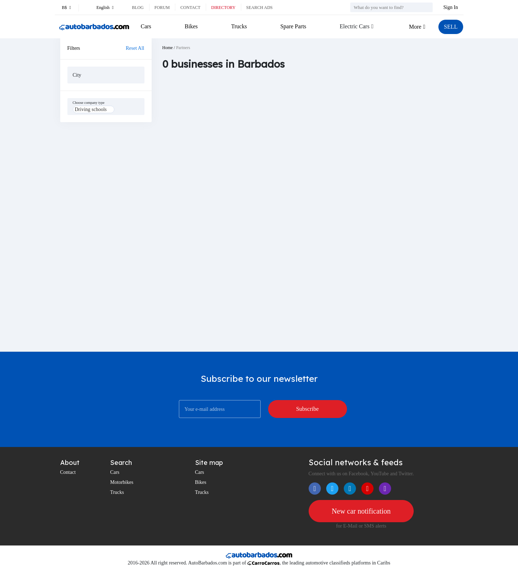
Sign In (450, 7)
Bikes (191, 26)
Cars (146, 26)
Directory (223, 7)
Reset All (135, 48)
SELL (450, 27)
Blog (138, 7)
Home (167, 47)
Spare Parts (293, 26)
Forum (162, 7)
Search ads (259, 7)
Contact (190, 7)
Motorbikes (121, 482)
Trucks (239, 26)
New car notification (361, 511)
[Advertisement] (106, 236)
